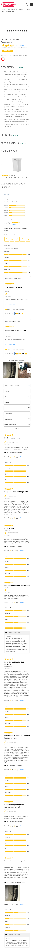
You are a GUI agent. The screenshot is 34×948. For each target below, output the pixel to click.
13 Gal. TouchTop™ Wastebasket (17, 178)
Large (21, 9)
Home (4, 9)
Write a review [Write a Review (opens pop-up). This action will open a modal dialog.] (7, 51)
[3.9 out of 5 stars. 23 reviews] (17, 175)
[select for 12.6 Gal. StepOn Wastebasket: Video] (26, 30)
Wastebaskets (12, 9)
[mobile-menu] (31, 4)
